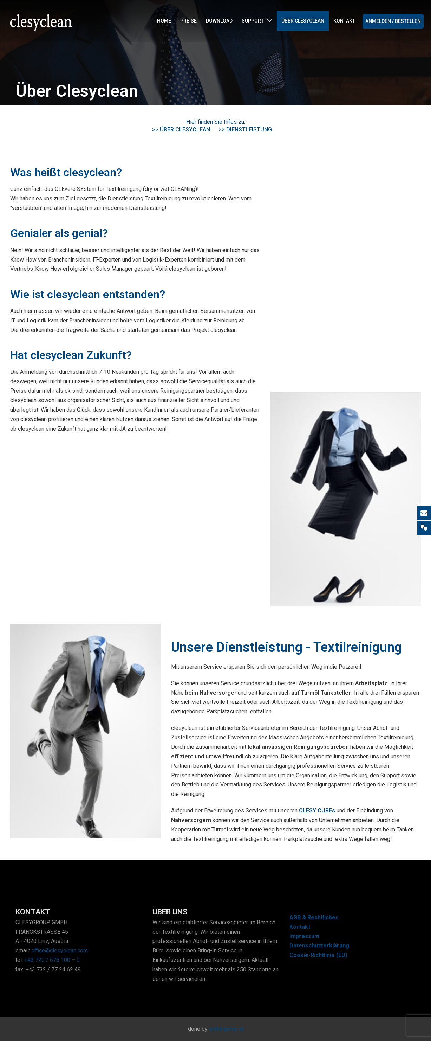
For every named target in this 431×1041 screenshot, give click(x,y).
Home (164, 21)
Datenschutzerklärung (319, 945)
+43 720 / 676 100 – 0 (52, 960)
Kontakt (344, 21)
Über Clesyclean (302, 21)
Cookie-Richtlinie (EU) (318, 955)
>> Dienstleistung (245, 129)
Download (219, 21)
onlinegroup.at (226, 1029)
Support (253, 21)
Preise (188, 21)
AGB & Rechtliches (314, 917)
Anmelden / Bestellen (393, 21)
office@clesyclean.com (59, 950)
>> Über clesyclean (181, 129)
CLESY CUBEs (317, 810)
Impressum (304, 936)
